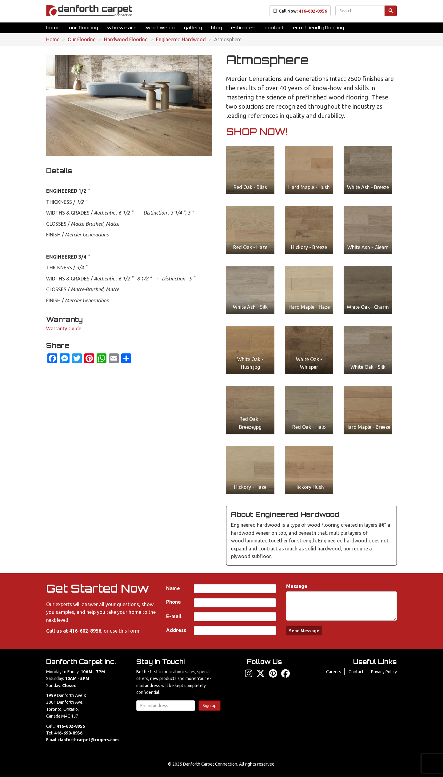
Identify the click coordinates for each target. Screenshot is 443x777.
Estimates (243, 27)
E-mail (174, 616)
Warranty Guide (63, 328)
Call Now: (300, 11)
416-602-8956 (85, 631)
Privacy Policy (384, 671)
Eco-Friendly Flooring (318, 27)
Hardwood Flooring (126, 39)
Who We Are (122, 27)
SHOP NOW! (257, 131)
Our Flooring (83, 27)
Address (176, 630)
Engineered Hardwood (181, 39)
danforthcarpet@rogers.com (88, 739)
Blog (216, 27)
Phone (173, 602)
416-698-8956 (68, 733)
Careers (333, 671)
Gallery (193, 27)
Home (53, 27)
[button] (250, 170)
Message (296, 586)
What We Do (160, 27)
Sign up (209, 705)
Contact (274, 27)
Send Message (304, 630)
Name (173, 588)
